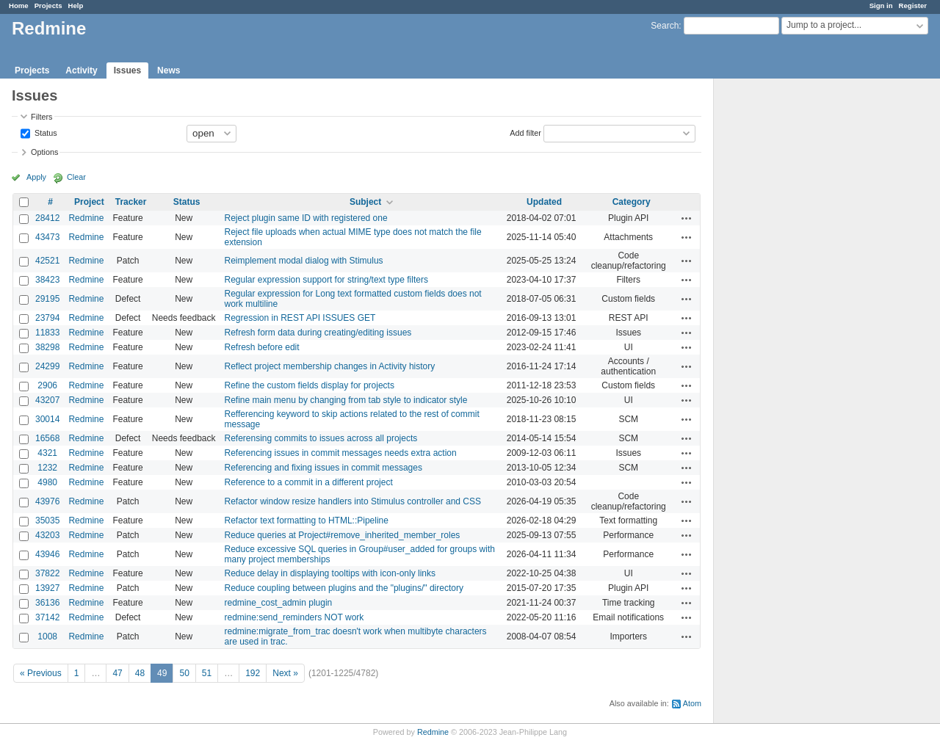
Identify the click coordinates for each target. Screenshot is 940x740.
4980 (47, 482)
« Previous (41, 673)
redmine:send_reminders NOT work (294, 617)
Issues (127, 70)
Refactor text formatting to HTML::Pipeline (306, 520)
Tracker (131, 202)
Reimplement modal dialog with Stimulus (304, 260)
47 (117, 673)
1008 (47, 636)
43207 (47, 400)
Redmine (86, 218)
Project (89, 202)
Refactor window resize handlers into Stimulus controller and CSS (353, 501)
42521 (47, 260)
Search (665, 26)
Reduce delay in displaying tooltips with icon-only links (330, 573)
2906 (47, 385)
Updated (544, 202)
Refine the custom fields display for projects (309, 385)
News (168, 70)
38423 (47, 280)
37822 (47, 573)
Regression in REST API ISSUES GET (300, 318)
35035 (47, 520)
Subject (365, 202)
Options (44, 152)
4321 (47, 453)
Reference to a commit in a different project (309, 482)
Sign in (881, 5)
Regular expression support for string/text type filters (326, 280)
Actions (687, 218)
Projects (48, 5)
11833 (47, 332)
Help (76, 5)
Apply (36, 177)
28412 (47, 218)
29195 (47, 299)
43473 (47, 237)
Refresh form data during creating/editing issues (318, 332)
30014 (47, 419)
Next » (285, 673)
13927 (47, 588)
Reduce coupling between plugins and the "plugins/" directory (344, 588)
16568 (47, 438)
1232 (47, 467)
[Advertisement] (787, 309)
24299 (47, 366)
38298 (47, 347)
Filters (41, 116)
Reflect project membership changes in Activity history (330, 366)
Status (44, 132)
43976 (47, 501)
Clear (76, 177)
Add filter (525, 132)
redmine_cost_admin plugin (279, 603)
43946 (47, 554)
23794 (47, 318)
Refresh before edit (262, 347)
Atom (692, 703)
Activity (81, 70)
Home (19, 5)
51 (207, 673)
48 (140, 673)
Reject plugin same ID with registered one (306, 218)
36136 (47, 603)
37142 (47, 617)
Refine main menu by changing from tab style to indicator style (346, 400)
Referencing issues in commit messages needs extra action (341, 453)
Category (631, 202)
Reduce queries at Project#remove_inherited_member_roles (342, 535)
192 (252, 673)
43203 (47, 535)
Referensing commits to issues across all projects (321, 438)
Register (913, 5)
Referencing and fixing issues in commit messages (323, 467)
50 (184, 673)
